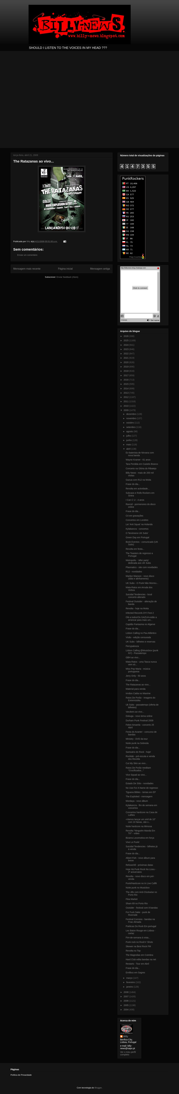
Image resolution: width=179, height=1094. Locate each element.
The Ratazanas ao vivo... (138, 684)
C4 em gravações (134, 515)
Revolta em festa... (135, 549)
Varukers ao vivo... (135, 711)
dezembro (131, 414)
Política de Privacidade (21, 1075)
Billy (125, 1036)
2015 (126, 384)
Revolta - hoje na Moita (137, 608)
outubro (130, 422)
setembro (131, 427)
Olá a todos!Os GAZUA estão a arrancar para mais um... (141, 618)
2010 (126, 406)
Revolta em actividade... (137, 488)
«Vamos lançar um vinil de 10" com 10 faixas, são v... (141, 820)
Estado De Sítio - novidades (139, 783)
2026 (126, 336)
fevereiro (130, 982)
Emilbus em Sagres (135, 972)
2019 (126, 366)
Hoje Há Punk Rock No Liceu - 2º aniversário (141, 870)
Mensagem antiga (100, 268)
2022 (126, 353)
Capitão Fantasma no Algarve (140, 624)
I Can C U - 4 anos (135, 500)
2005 (126, 1005)
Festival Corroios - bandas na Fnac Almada (140, 920)
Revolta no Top (133, 950)
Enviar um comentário (27, 255)
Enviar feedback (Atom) (67, 277)
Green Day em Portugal (137, 537)
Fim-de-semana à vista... (138, 937)
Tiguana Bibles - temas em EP (141, 792)
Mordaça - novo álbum (137, 801)
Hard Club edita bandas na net (141, 959)
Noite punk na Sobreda (137, 743)
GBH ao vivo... (133, 657)
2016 (126, 379)
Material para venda (135, 689)
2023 (126, 349)
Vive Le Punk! (132, 842)
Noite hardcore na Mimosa (139, 826)
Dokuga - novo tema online (139, 716)
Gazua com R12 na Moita (138, 480)
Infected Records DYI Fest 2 (140, 613)
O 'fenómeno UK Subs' (137, 533)
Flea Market (132, 899)
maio (129, 444)
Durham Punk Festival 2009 (139, 720)
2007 (126, 996)
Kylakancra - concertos (137, 529)
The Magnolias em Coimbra (139, 955)
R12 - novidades (134, 571)
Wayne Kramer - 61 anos (138, 459)
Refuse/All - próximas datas (139, 865)
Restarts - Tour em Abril (137, 963)
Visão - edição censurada (138, 637)
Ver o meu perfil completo (128, 1053)
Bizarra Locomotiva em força (140, 838)
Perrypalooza (132, 646)
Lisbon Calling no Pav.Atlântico (141, 633)
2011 (126, 401)
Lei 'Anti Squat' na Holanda (139, 524)
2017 (126, 375)
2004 (126, 1009)
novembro (131, 418)
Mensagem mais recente (27, 268)
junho (129, 440)
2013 (126, 393)
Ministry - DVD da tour (137, 739)
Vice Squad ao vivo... (136, 774)
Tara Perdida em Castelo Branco (142, 464)
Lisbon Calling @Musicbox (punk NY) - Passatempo (142, 651)
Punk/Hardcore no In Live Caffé (141, 883)
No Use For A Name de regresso (142, 788)
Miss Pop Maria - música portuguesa (138, 670)
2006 (126, 1001)
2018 (126, 371)
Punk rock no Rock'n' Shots (139, 942)
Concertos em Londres (137, 520)
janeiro (130, 986)
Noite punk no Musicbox (137, 887)
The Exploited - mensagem (139, 796)
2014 (126, 388)
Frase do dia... (133, 484)
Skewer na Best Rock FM (138, 946)
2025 (126, 340)
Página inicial (65, 268)
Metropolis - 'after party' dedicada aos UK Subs (138, 561)
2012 (126, 397)
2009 (126, 410)
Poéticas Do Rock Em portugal (141, 926)
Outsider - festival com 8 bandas (142, 907)
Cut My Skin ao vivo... (136, 763)
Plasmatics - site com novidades (142, 567)
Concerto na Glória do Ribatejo (141, 468)
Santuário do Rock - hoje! (138, 752)
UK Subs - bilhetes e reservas (140, 641)
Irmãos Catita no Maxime (138, 693)
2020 (126, 362)
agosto (130, 431)
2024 (126, 345)
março (129, 978)
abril (128, 449)
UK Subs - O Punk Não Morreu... (142, 583)
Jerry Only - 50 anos (136, 676)
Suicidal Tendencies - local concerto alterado (139, 595)
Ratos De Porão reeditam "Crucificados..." (138, 769)
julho (128, 435)
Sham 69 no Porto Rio (137, 903)
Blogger (98, 1087)
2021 (126, 358)
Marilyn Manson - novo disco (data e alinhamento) (140, 577)
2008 (126, 992)
